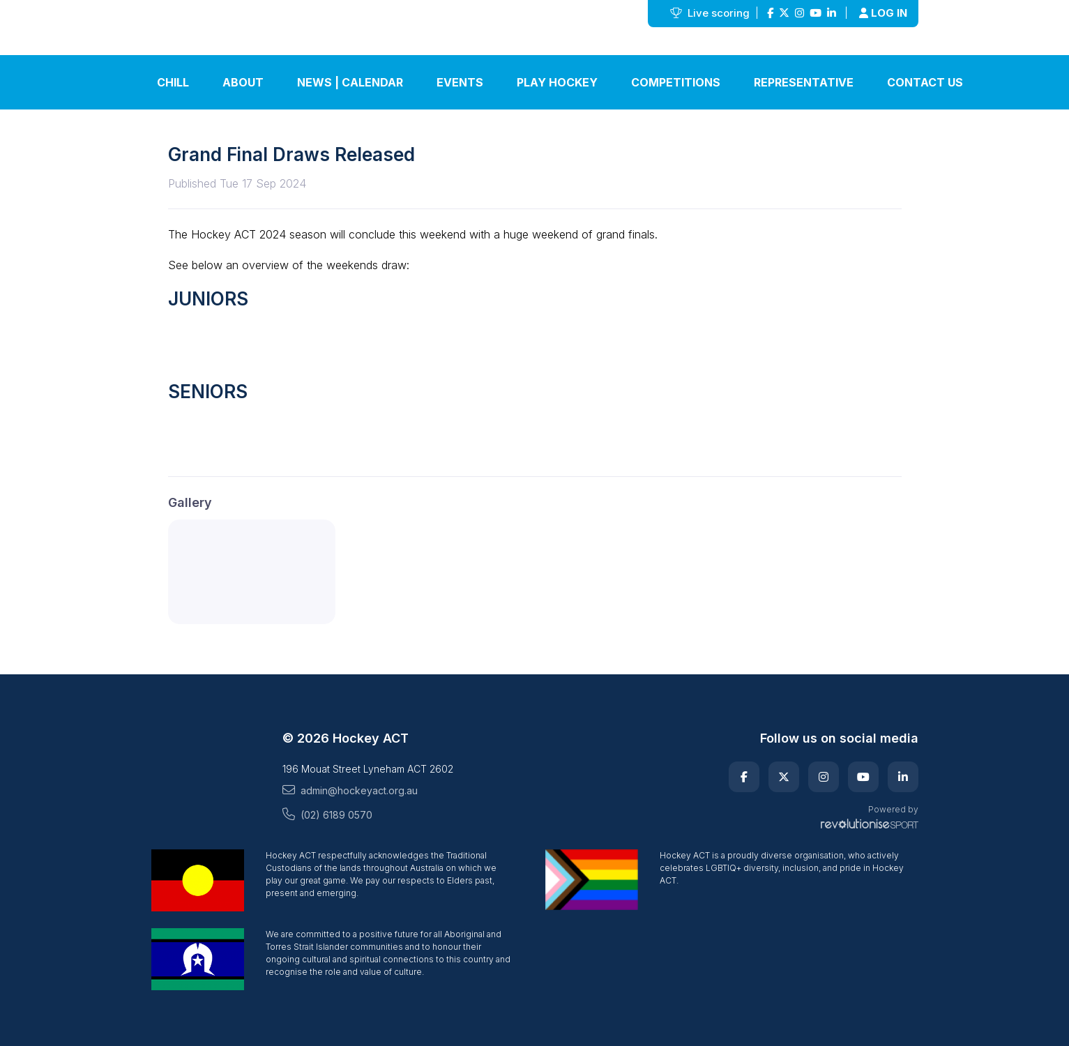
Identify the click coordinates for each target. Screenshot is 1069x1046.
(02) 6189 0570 (327, 814)
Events (460, 82)
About (243, 82)
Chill (173, 82)
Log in (883, 13)
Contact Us (925, 82)
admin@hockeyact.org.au (350, 790)
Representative (804, 82)
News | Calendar (350, 82)
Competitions (675, 82)
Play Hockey (557, 82)
